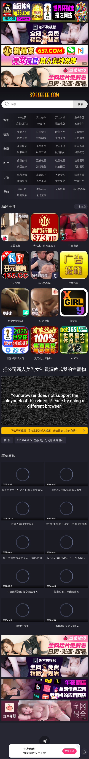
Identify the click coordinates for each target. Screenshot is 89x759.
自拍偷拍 (41, 131)
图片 (6, 163)
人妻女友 (60, 174)
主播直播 (60, 138)
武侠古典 (79, 174)
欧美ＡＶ (60, 131)
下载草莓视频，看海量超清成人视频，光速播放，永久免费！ (48, 430)
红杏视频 (22, 195)
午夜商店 (41, 189)
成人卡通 (60, 146)
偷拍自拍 (41, 146)
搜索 (80, 104)
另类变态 (79, 152)
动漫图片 (79, 160)
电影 (6, 149)
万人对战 (60, 117)
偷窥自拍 (22, 160)
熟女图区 (60, 166)
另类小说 (41, 180)
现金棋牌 (60, 123)
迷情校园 (22, 180)
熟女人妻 (22, 138)
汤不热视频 (79, 189)
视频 (6, 134)
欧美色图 (60, 160)
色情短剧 (41, 195)
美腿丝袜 (22, 166)
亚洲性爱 (22, 146)
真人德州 (41, 117)
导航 (6, 192)
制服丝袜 (22, 152)
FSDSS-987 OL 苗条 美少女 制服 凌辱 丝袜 (40, 440)
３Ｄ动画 (79, 131)
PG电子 (22, 117)
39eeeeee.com (44, 95)
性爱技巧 (79, 180)
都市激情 (22, 174)
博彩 (6, 120)
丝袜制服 (41, 138)
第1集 (7, 440)
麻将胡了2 (22, 123)
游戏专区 (79, 117)
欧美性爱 (79, 146)
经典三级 (41, 152)
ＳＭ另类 (79, 138)
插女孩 (22, 189)
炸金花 (41, 123)
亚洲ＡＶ (22, 131)
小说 (6, 177)
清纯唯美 (41, 166)
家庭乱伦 (41, 174)
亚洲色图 (41, 160)
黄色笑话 (60, 180)
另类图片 (79, 166)
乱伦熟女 (60, 152)
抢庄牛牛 (79, 123)
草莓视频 (60, 189)
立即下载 (69, 751)
